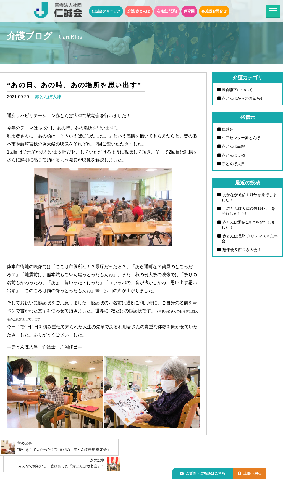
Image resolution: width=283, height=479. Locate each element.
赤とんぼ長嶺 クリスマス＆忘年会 (248, 239)
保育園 (189, 11)
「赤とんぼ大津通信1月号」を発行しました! (248, 211)
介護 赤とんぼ (138, 11)
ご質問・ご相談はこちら (203, 472)
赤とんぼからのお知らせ (243, 98)
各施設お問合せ (214, 11)
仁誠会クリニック (106, 11)
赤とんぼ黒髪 (233, 146)
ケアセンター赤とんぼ (241, 138)
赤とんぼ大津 (48, 96)
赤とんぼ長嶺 (233, 155)
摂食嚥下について (237, 90)
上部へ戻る (252, 472)
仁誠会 (227, 129)
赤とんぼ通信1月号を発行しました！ (248, 225)
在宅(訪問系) (167, 11)
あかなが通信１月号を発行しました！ (249, 198)
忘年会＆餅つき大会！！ (243, 250)
